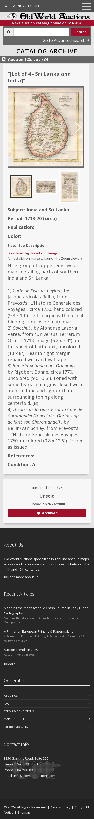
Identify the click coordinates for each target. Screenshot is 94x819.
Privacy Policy (60, 807)
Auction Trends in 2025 (21, 649)
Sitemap (24, 812)
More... (11, 664)
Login (33, 6)
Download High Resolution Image (33, 253)
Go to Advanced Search (66, 40)
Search (80, 31)
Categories (13, 6)
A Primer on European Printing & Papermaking (38, 631)
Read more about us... (22, 577)
